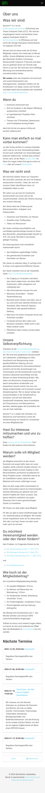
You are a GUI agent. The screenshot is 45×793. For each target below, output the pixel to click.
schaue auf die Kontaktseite (19, 442)
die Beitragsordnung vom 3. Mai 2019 (23, 552)
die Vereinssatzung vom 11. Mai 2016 (23, 549)
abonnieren (32, 758)
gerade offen (30, 159)
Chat (5, 164)
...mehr (13, 758)
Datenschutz (17, 780)
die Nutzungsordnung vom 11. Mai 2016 (24, 556)
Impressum (28, 780)
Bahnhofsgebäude (10, 40)
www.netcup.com (32, 777)
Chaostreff (29, 649)
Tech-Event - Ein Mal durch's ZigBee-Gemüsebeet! (25, 692)
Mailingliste (27, 164)
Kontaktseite (28, 629)
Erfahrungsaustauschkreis (14, 28)
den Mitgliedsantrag (15, 565)
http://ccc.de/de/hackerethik (15, 92)
